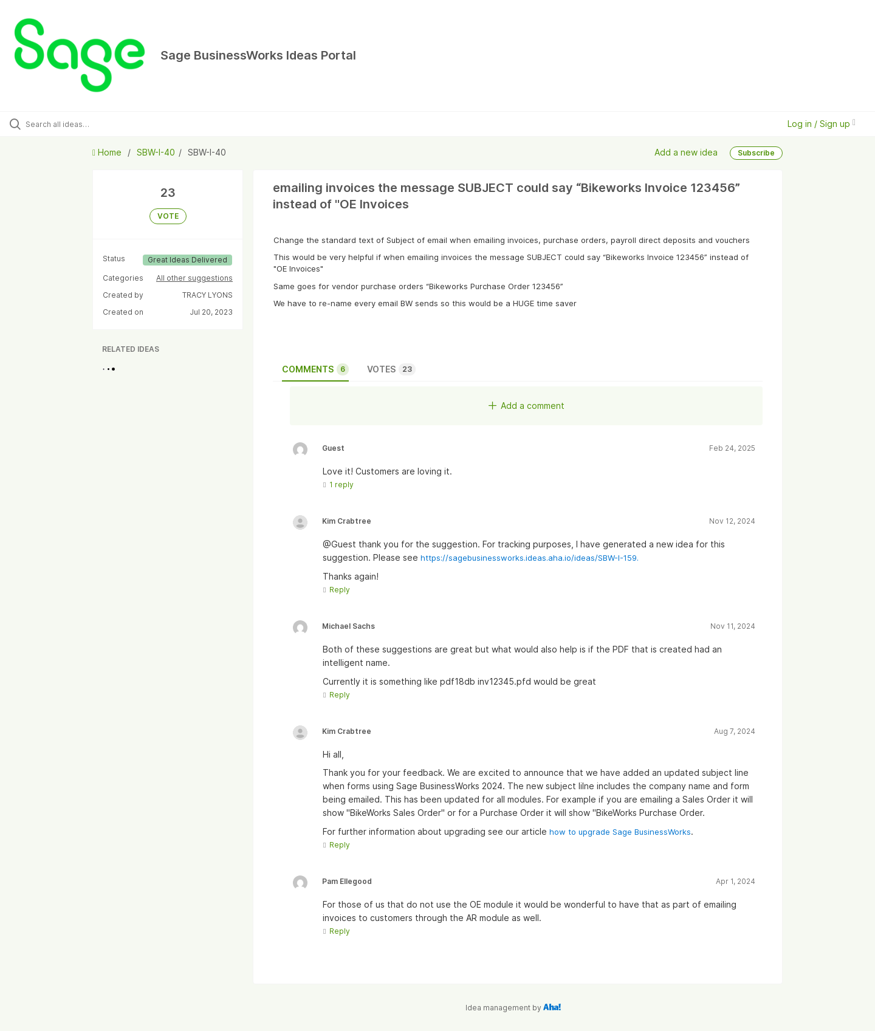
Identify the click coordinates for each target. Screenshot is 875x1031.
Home (108, 152)
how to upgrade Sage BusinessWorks (620, 832)
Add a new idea (686, 152)
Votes (391, 369)
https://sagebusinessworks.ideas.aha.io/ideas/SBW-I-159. (529, 558)
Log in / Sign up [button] (821, 123)
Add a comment (526, 405)
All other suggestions (194, 278)
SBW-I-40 (156, 152)
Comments (315, 369)
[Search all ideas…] (103, 124)
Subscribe (756, 152)
